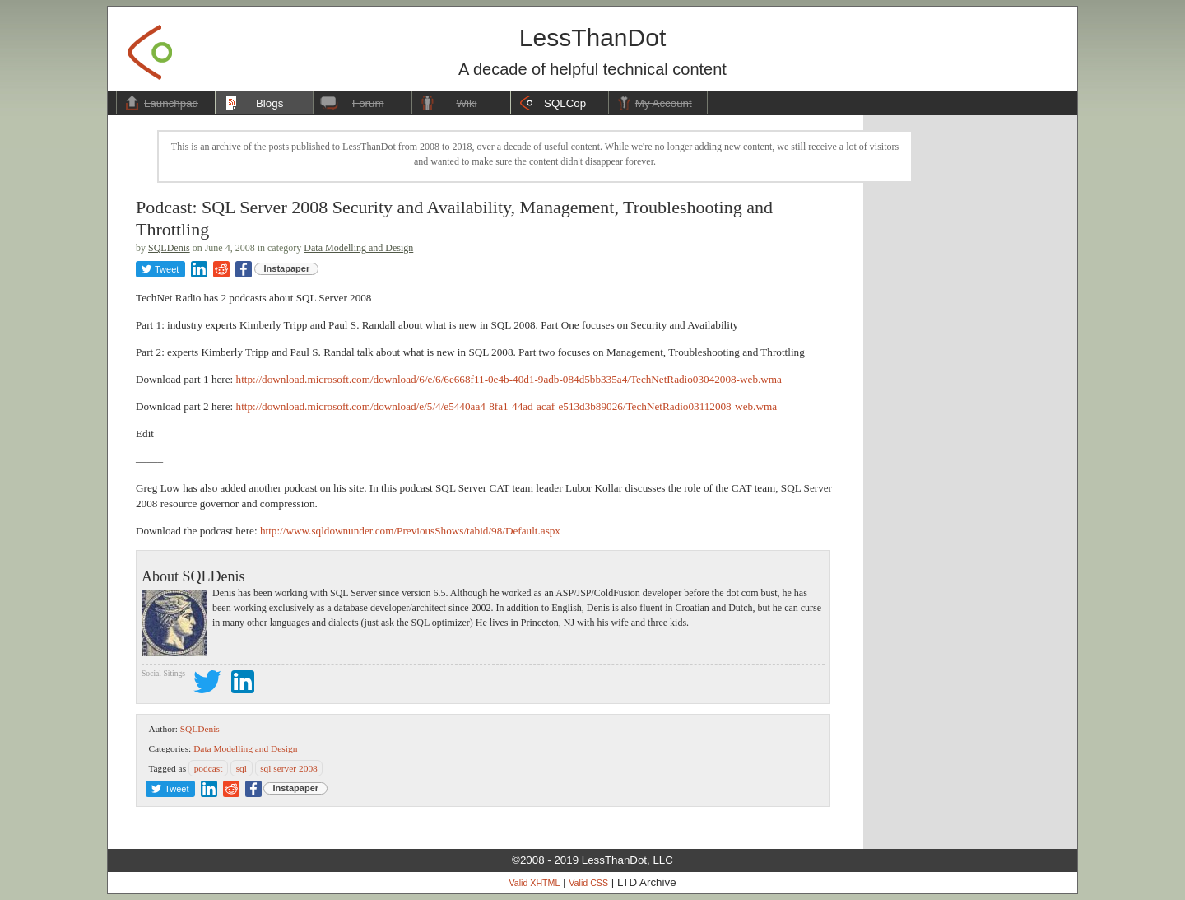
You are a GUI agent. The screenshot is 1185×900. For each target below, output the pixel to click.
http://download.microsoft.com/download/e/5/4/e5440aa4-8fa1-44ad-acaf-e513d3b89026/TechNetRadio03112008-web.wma (506, 406)
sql (241, 768)
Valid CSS (588, 883)
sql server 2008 (289, 768)
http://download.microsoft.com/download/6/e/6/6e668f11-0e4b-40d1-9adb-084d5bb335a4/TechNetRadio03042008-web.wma (509, 379)
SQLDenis (169, 248)
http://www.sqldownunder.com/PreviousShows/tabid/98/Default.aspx (410, 531)
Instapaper (287, 268)
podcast (208, 768)
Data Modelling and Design (358, 248)
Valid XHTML (534, 883)
